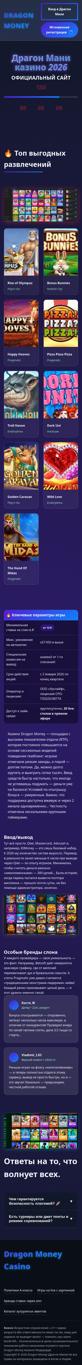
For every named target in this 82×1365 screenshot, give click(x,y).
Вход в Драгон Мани (59, 11)
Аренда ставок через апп (23, 1301)
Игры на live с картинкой (55, 1290)
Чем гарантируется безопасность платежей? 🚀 (41, 1201)
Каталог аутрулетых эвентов (25, 1311)
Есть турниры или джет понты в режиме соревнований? (41, 1219)
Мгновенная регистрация (59, 30)
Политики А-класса (18, 1290)
